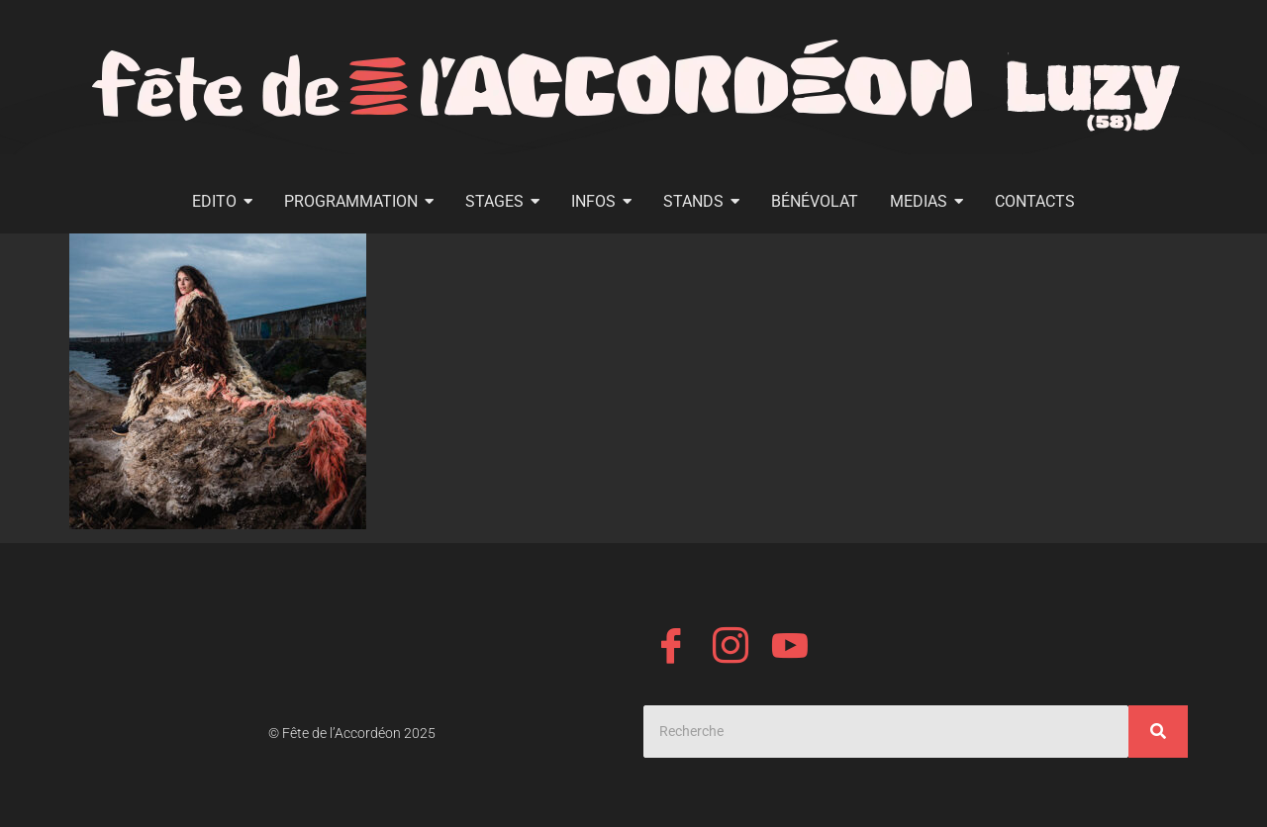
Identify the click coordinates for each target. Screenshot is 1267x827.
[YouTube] (790, 649)
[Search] (885, 731)
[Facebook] (671, 649)
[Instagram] (730, 649)
